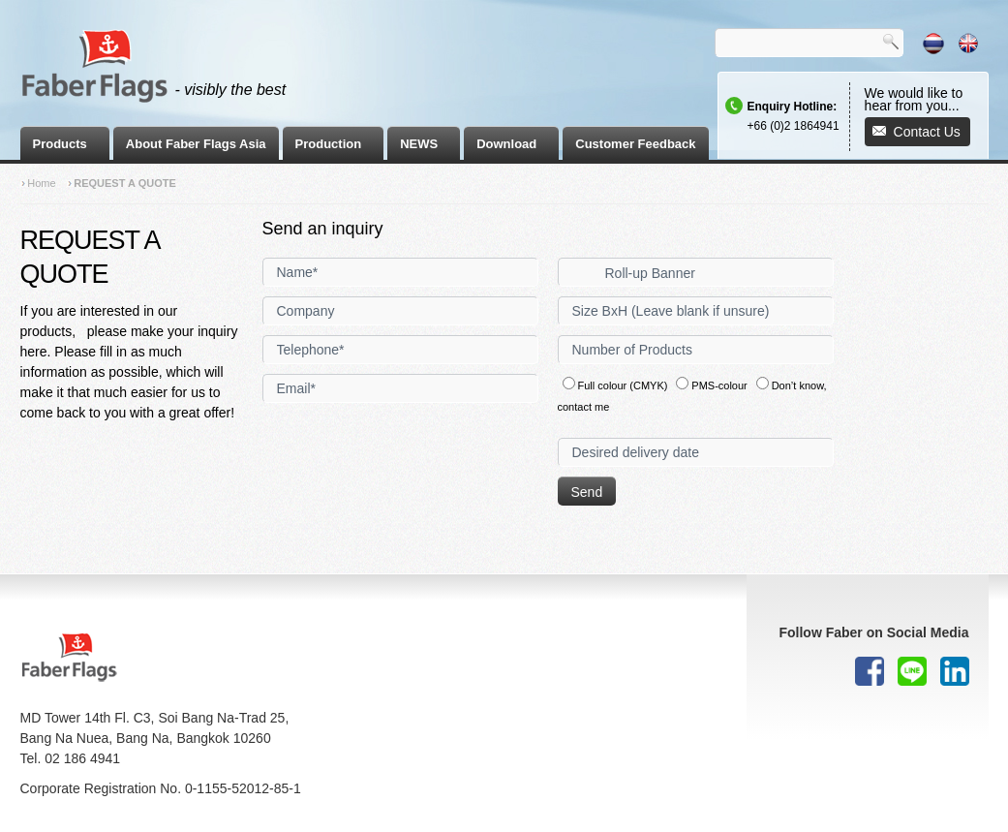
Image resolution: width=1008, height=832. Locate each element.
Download (506, 144)
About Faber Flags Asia (196, 144)
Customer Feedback (635, 144)
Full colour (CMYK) (615, 385)
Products (60, 144)
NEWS (419, 144)
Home (41, 183)
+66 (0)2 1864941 (794, 126)
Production (328, 144)
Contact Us (927, 131)
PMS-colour (711, 385)
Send (587, 492)
